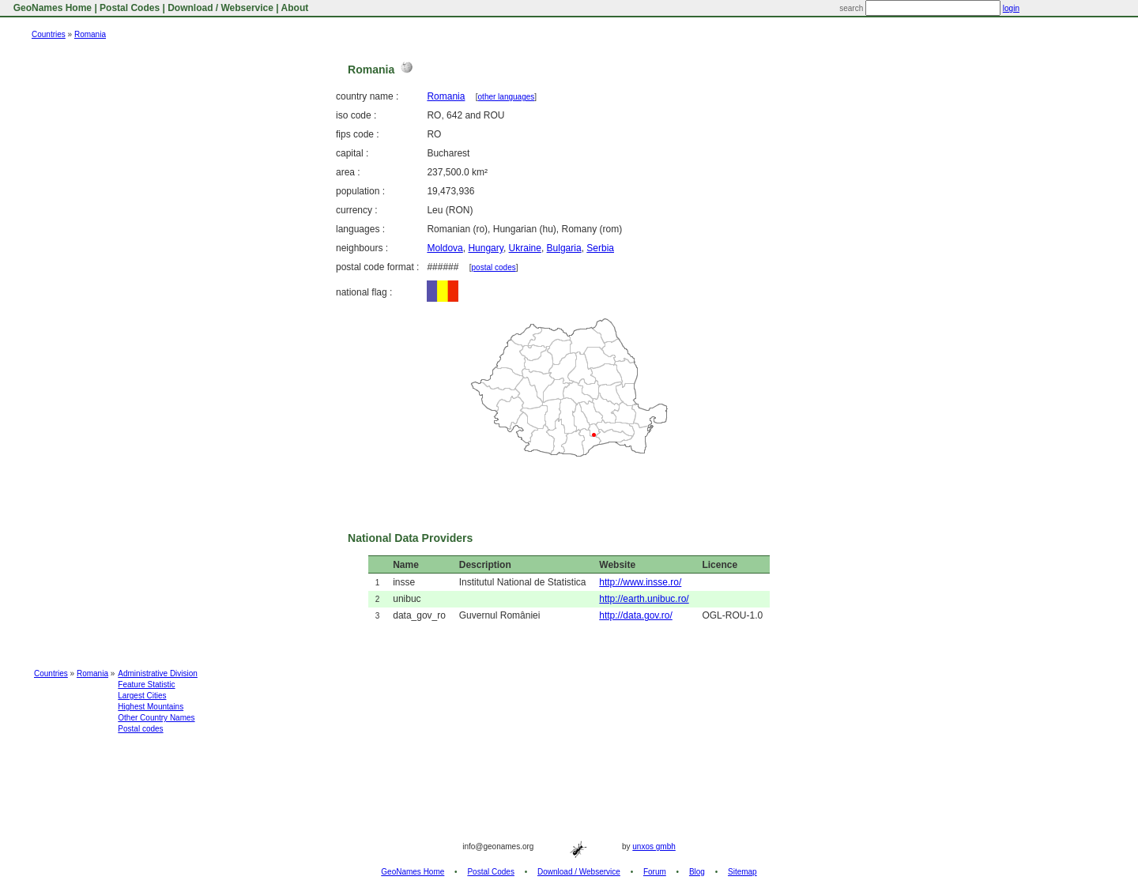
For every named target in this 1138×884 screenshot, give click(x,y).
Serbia (600, 248)
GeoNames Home (51, 7)
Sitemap (742, 871)
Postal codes (140, 728)
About (295, 7)
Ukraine (525, 248)
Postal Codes (130, 7)
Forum (654, 871)
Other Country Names (156, 717)
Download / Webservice (220, 7)
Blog (697, 871)
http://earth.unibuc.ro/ (643, 598)
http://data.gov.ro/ (636, 615)
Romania (90, 34)
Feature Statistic (146, 684)
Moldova (444, 248)
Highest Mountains (150, 706)
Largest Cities (142, 695)
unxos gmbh (653, 846)
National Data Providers (410, 538)
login (1011, 8)
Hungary (485, 248)
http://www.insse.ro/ (640, 582)
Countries (49, 34)
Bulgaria (564, 248)
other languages (506, 96)
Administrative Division (158, 673)
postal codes (494, 267)
